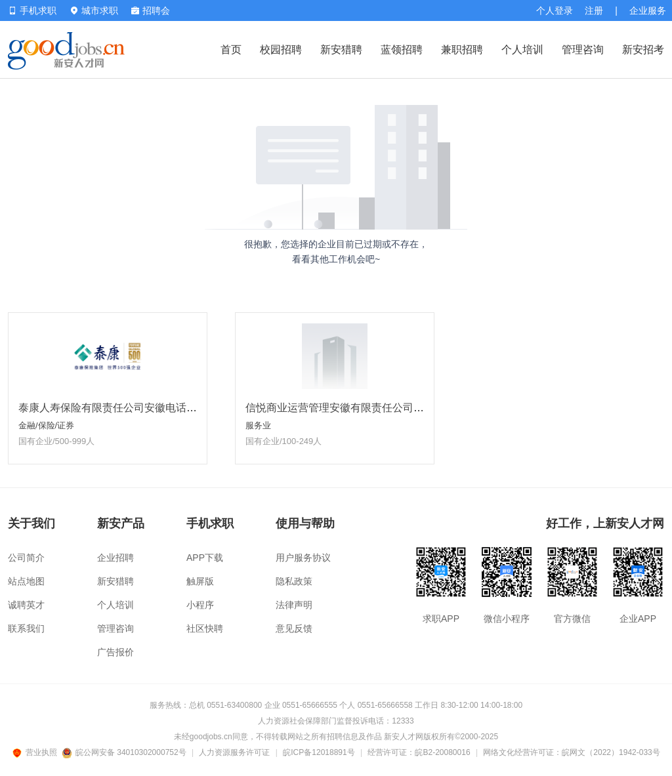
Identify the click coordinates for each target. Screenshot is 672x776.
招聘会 (150, 10)
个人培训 (522, 49)
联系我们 (26, 628)
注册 (594, 10)
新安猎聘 (341, 49)
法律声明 (294, 605)
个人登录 (554, 10)
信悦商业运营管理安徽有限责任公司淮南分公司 (355, 407)
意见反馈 (294, 628)
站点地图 (26, 581)
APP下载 (204, 557)
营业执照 (37, 752)
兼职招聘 (462, 49)
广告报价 (115, 652)
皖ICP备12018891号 (318, 752)
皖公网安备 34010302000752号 (125, 752)
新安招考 (643, 49)
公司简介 (26, 557)
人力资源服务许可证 (234, 752)
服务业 (258, 425)
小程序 (200, 605)
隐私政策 (294, 581)
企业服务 (647, 10)
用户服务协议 (303, 557)
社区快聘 (204, 628)
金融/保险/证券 (46, 425)
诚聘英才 (26, 605)
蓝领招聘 (402, 49)
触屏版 (200, 581)
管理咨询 (583, 49)
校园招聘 (281, 49)
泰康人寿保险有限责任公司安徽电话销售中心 (123, 407)
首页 (231, 49)
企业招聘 (115, 557)
